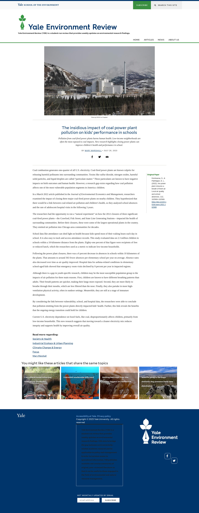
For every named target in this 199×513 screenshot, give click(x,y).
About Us (173, 39)
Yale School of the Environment (26, 3)
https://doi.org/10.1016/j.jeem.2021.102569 (159, 204)
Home (136, 39)
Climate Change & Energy (47, 347)
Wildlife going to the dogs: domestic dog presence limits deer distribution (157, 381)
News (161, 39)
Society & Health (42, 338)
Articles (149, 39)
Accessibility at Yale (86, 416)
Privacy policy (104, 416)
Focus (36, 351)
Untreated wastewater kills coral (78, 377)
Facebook (92, 157)
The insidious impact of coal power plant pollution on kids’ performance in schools (99, 130)
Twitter (99, 157)
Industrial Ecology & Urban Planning (53, 343)
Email (107, 157)
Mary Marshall (93, 151)
